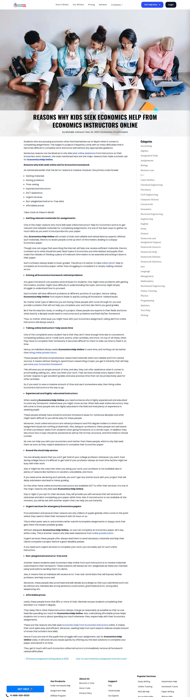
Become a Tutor (86, 683)
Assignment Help (149, 155)
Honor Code (84, 688)
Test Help (145, 310)
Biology (144, 165)
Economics (106, 132)
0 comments (121, 132)
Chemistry (146, 189)
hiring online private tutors (42, 352)
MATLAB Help (143, 691)
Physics (144, 295)
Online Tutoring (149, 291)
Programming (147, 300)
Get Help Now (152, 4)
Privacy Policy (85, 693)
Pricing (91, 4)
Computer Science (150, 199)
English (144, 223)
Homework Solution (150, 256)
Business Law (147, 170)
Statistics (145, 305)
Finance (144, 233)
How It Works (62, 4)
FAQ (110, 685)
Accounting (146, 146)
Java (143, 266)
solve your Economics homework (45, 364)
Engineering (147, 219)
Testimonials (114, 690)
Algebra (144, 150)
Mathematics (147, 281)
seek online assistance (84, 153)
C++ (142, 175)
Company (117, 4)
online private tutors (102, 533)
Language (145, 271)
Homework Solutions (151, 261)
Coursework (147, 204)
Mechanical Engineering (153, 286)
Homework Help (149, 251)
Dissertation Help (169, 681)
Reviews (103, 4)
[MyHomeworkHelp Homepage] (25, 4)
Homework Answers (151, 247)
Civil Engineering (149, 194)
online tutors (108, 263)
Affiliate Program (58, 695)
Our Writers (78, 4)
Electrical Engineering (152, 214)
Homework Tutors (170, 686)
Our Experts (113, 695)
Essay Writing (144, 681)
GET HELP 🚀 (25, 689)
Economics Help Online (40, 159)
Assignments (147, 160)
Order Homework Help (60, 685)
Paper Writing (168, 691)
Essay (143, 228)
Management (147, 276)
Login (171, 4)
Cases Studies (148, 180)
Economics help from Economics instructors (85, 625)
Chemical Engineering (152, 184)
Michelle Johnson (74, 132)
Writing (144, 315)
